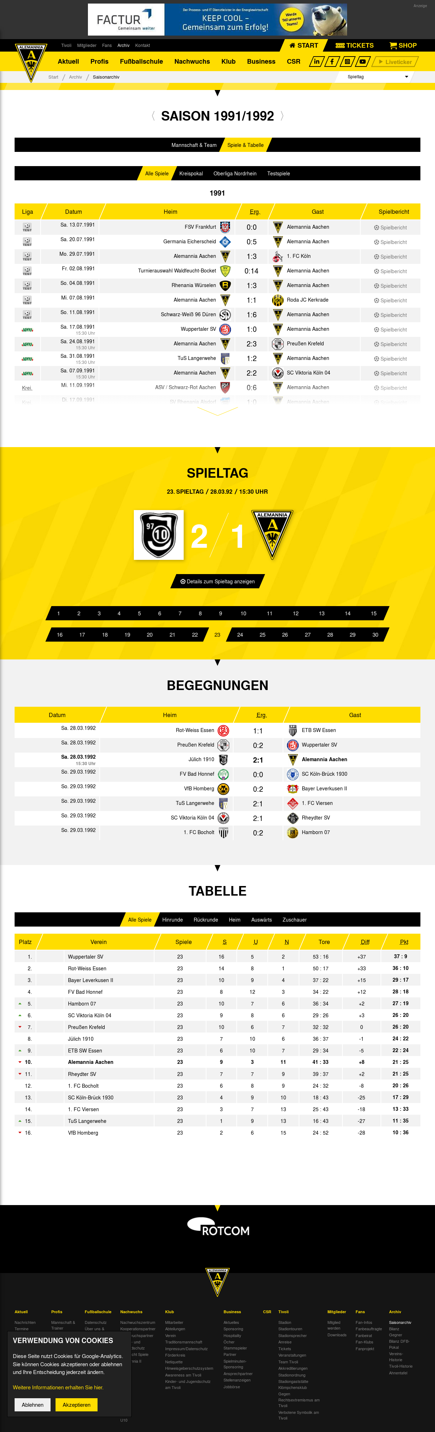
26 (285, 637)
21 (172, 637)
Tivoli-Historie (401, 1368)
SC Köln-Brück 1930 (324, 776)
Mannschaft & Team (194, 146)
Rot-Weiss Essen (195, 732)
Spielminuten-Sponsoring (235, 1366)
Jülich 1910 (201, 761)
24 (240, 637)
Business (261, 62)
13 (321, 615)
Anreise (285, 1344)
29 (353, 637)
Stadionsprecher (292, 1337)
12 (295, 615)
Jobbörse (232, 1388)
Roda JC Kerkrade (308, 301)
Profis (99, 62)
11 (269, 615)
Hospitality (232, 1337)
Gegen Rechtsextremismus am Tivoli (299, 1402)
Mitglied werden (333, 1327)
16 (60, 637)
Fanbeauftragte (369, 1331)
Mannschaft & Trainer (63, 1327)
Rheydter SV (316, 819)
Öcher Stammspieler (235, 1347)
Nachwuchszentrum (137, 1324)
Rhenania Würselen (194, 287)
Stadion (284, 1324)
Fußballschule (141, 62)
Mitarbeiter (174, 1324)
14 (347, 615)
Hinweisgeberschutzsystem (189, 1370)
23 (217, 637)
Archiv (123, 45)
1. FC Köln (299, 257)
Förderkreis (175, 1357)
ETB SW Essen (319, 732)
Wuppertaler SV (198, 330)
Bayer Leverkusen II (324, 790)
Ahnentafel (398, 1375)
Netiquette (174, 1364)
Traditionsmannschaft (183, 1344)
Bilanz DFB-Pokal (399, 1346)
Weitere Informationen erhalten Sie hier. (58, 1393)
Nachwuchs (192, 62)
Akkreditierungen (293, 1370)
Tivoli (66, 45)
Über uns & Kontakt (94, 1334)
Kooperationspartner (138, 1331)
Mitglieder (86, 45)
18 (105, 637)
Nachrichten (25, 1324)
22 (195, 637)
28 (330, 637)
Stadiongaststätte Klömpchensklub (293, 1387)
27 (307, 637)
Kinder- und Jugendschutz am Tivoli (188, 1387)
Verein (170, 1337)
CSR (293, 62)
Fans (107, 45)
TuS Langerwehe (197, 360)
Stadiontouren (290, 1331)
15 (373, 615)
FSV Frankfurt (200, 228)
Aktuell (68, 62)
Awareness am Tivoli (183, 1377)
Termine (21, 1331)
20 (150, 637)
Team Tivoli (288, 1364)
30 (375, 637)
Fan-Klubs (364, 1344)
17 (82, 637)
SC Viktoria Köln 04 (308, 374)
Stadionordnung (291, 1377)
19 (127, 637)
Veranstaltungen (292, 1357)
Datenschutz (96, 1324)
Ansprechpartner (238, 1375)
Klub (228, 62)
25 (263, 637)
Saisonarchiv (400, 1324)
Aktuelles (231, 1324)
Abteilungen (175, 1331)
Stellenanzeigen (237, 1382)
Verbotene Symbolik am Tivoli (298, 1417)
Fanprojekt (365, 1350)
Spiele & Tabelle (245, 146)
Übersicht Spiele (134, 1356)
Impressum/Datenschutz (186, 1350)
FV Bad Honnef (197, 776)
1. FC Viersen (317, 805)
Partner (230, 1356)
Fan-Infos (364, 1324)
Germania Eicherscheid (189, 243)
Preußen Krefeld (305, 345)
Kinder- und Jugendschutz (132, 1347)
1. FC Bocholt (199, 834)
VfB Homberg (199, 790)
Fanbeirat (364, 1337)
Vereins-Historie (396, 1359)
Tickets (284, 1350)
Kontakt (142, 45)
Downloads (337, 1337)
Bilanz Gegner (395, 1334)
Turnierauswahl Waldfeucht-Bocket (177, 272)
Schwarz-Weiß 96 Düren (188, 316)
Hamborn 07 (316, 834)
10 (243, 615)
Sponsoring (233, 1331)
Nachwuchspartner (136, 1337)
